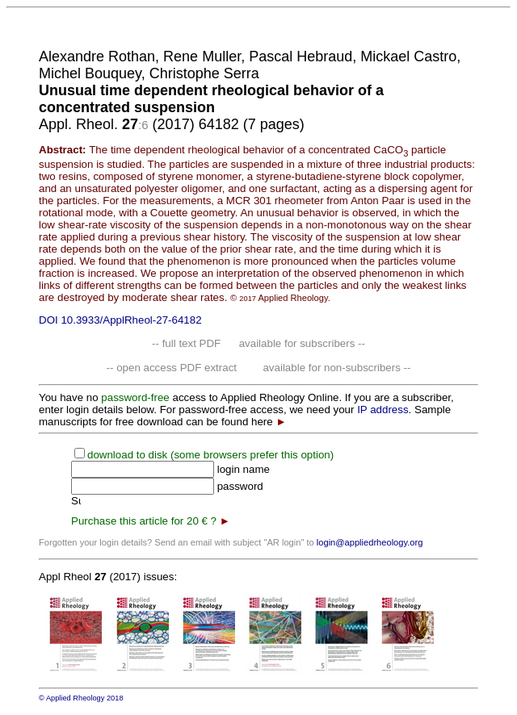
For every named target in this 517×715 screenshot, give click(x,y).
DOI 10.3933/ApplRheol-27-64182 (120, 320)
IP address (382, 409)
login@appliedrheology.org (370, 542)
